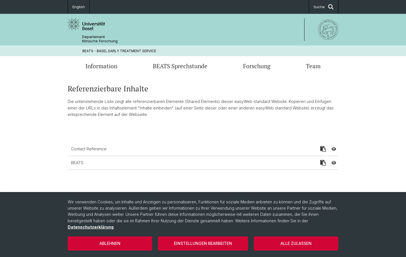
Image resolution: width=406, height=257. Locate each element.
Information (101, 66)
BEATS (77, 162)
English (78, 7)
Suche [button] (324, 7)
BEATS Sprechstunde (180, 66)
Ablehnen (110, 243)
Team (313, 66)
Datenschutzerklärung (91, 227)
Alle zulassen (296, 243)
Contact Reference (89, 148)
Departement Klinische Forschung (100, 39)
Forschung (256, 66)
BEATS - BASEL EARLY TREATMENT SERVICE (119, 51)
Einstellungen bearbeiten (203, 243)
